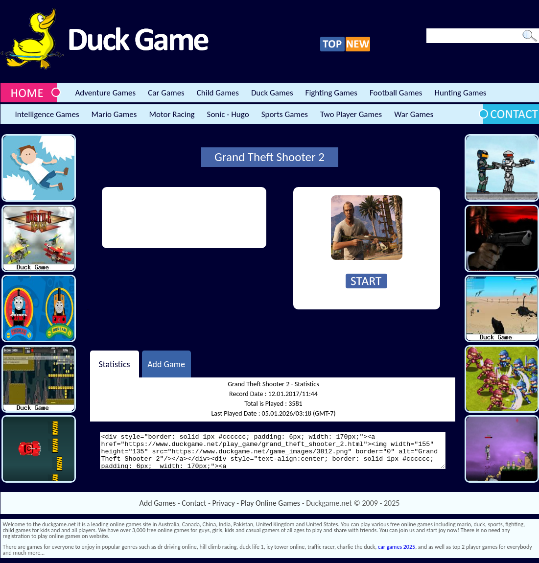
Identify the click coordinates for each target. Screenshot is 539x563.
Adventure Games (105, 93)
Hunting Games (460, 93)
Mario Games (114, 114)
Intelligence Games (47, 114)
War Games (413, 114)
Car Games (166, 93)
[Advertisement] (143, 217)
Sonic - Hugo (228, 114)
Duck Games (272, 93)
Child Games (218, 93)
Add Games (158, 503)
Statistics (114, 364)
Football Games (396, 93)
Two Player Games (351, 114)
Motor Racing (171, 114)
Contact (194, 503)
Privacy (223, 503)
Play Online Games (270, 503)
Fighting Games (331, 93)
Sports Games (284, 114)
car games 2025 (396, 546)
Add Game (166, 364)
